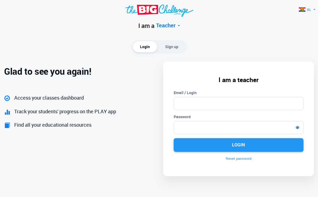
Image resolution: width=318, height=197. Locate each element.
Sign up (171, 46)
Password (182, 116)
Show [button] (297, 127)
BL (307, 9)
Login (145, 46)
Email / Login (185, 92)
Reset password (238, 158)
